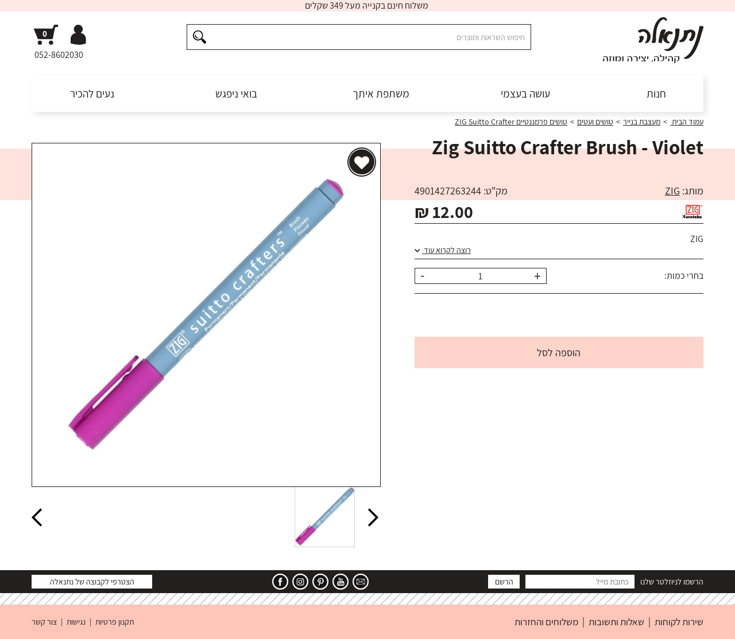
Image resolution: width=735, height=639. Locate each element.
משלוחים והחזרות (546, 621)
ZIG (672, 190)
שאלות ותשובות (616, 621)
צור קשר (44, 622)
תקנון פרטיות (114, 622)
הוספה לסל (559, 352)
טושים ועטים (595, 121)
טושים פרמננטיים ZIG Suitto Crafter (511, 121)
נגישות (76, 622)
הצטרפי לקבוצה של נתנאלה (92, 581)
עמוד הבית (686, 121)
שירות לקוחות (679, 621)
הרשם (504, 581)
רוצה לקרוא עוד (443, 250)
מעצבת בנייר (641, 121)
